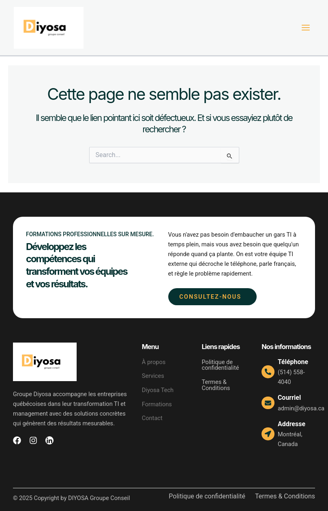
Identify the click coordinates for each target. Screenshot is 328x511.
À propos (153, 362)
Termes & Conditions (216, 385)
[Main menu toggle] (305, 28)
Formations (157, 404)
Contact (152, 418)
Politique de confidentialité (220, 365)
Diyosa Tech (162, 390)
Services (153, 376)
